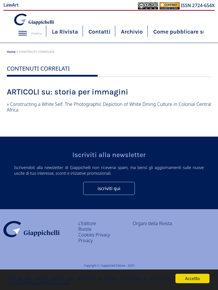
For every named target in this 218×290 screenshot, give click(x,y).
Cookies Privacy (94, 235)
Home (11, 52)
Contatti (99, 31)
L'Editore (87, 223)
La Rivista (65, 31)
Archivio (132, 31)
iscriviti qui (109, 188)
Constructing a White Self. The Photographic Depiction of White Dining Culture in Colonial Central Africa (109, 107)
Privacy (85, 240)
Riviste (84, 229)
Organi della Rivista (152, 223)
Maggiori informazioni (48, 284)
